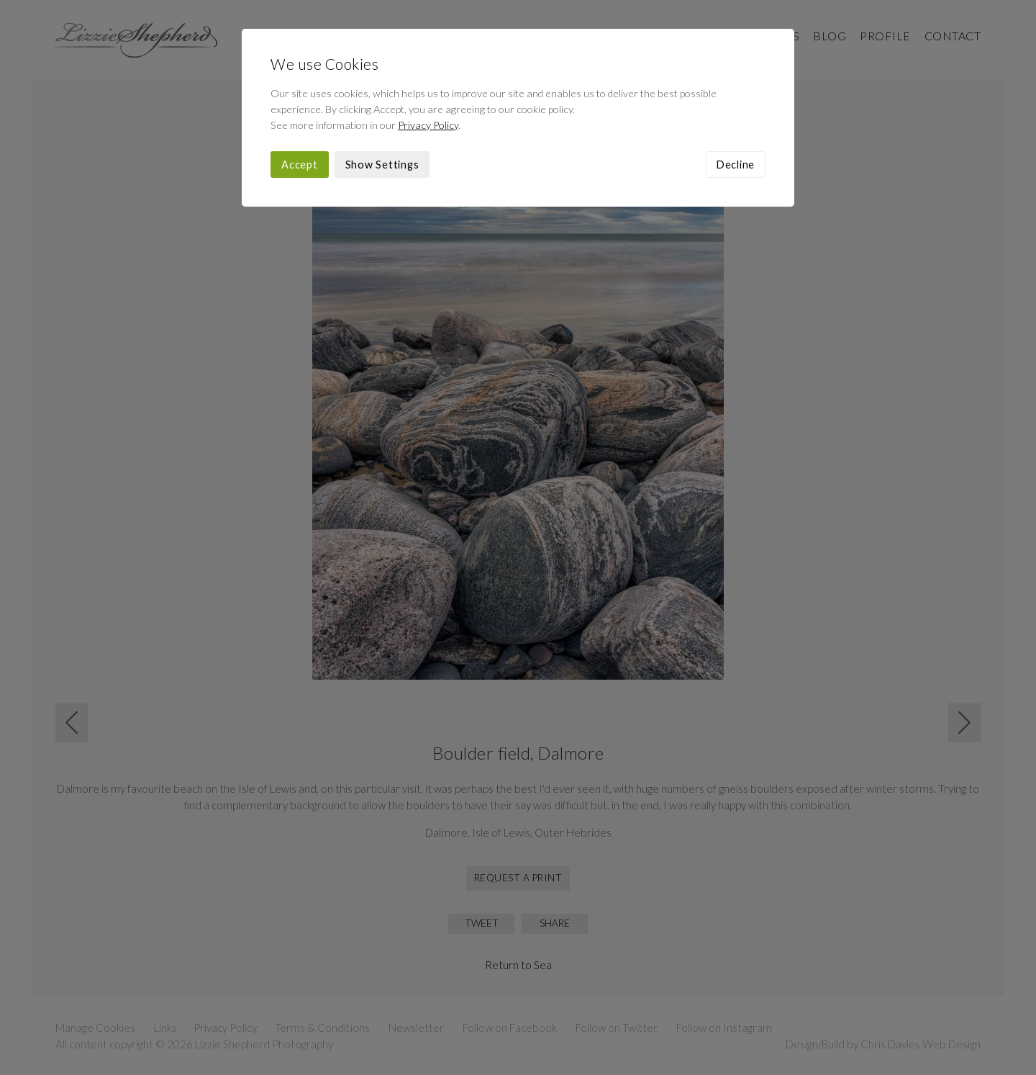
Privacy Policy (428, 125)
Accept (299, 164)
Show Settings (382, 164)
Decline (736, 164)
